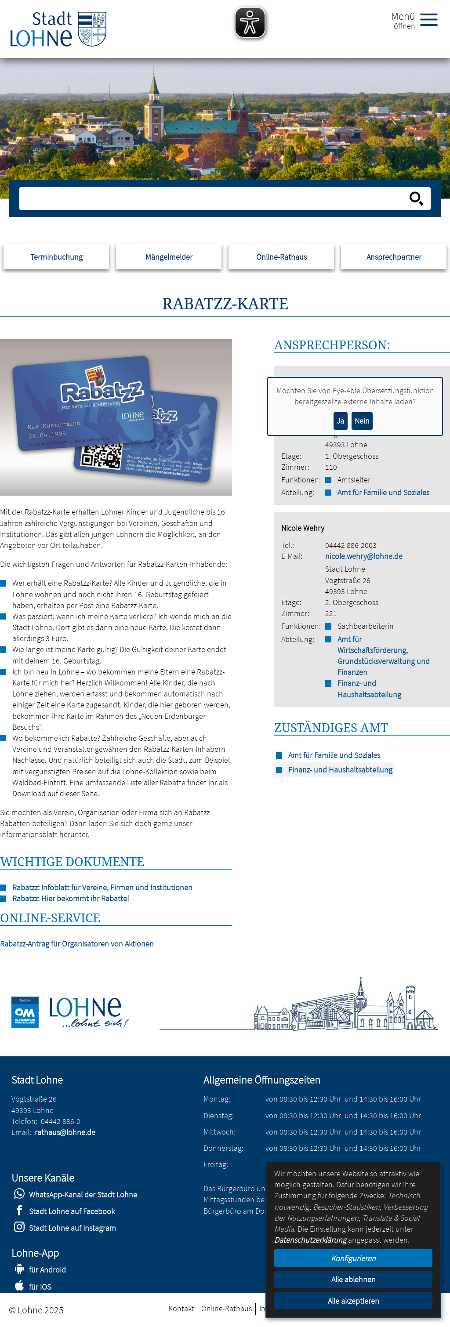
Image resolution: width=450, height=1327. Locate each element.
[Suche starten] (417, 199)
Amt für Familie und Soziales (383, 492)
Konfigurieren (353, 1258)
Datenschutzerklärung (310, 1240)
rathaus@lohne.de (65, 1132)
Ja (340, 421)
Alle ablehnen (353, 1279)
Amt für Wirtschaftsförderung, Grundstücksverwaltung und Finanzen (384, 656)
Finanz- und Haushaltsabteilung (369, 688)
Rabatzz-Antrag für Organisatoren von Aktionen (77, 944)
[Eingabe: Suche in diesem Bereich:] (215, 198)
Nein (362, 421)
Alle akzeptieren (353, 1301)
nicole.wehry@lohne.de (364, 556)
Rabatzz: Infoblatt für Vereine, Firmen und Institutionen (102, 887)
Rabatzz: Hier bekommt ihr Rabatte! (70, 898)
